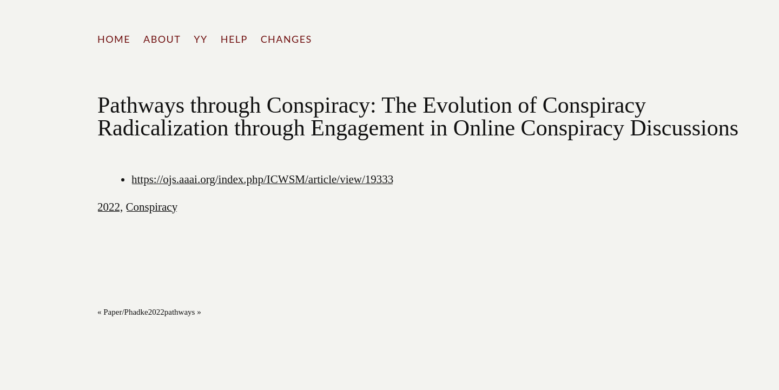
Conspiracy (152, 206)
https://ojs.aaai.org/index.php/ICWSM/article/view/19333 (262, 179)
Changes (286, 39)
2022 (108, 206)
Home (113, 39)
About (162, 39)
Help (234, 39)
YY (200, 39)
